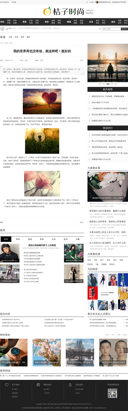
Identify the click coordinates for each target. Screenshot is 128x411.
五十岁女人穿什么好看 (31, 281)
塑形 (59, 23)
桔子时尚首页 (4, 2)
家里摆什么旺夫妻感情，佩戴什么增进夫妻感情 (107, 211)
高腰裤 (103, 264)
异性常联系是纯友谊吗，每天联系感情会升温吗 (103, 323)
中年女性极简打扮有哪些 (32, 259)
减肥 (53, 20)
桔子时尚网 (79, 389)
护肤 (31, 20)
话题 (81, 23)
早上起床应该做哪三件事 (98, 319)
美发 (31, 23)
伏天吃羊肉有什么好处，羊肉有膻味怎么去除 (103, 326)
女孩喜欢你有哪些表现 (30, 376)
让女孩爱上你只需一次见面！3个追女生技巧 (58, 319)
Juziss (78, 393)
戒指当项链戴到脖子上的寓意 (42, 245)
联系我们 (15, 397)
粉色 (89, 260)
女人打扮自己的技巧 (30, 275)
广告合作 (47, 393)
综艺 (119, 23)
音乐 (126, 23)
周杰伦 (112, 264)
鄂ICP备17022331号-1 (85, 404)
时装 (9, 23)
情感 (69, 22)
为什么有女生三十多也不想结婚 (54, 326)
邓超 (121, 260)
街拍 (15, 20)
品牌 (15, 23)
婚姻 (75, 23)
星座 (97, 20)
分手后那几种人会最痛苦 (73, 376)
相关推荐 (108, 89)
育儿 (103, 20)
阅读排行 (108, 128)
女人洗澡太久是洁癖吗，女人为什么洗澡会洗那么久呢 (107, 243)
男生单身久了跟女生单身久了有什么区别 (15, 326)
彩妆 (37, 20)
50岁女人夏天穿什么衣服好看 (33, 256)
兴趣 (78, 239)
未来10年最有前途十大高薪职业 (51, 376)
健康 (53, 23)
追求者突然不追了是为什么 (11, 319)
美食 (97, 23)
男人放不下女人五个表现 (111, 376)
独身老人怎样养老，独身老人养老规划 (107, 221)
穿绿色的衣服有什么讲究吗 (33, 262)
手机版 (14, 2)
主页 (1, 43)
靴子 (102, 260)
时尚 (2, 22)
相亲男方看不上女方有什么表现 (12, 323)
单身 (75, 20)
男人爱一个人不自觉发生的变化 (10, 376)
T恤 (97, 264)
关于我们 (15, 389)
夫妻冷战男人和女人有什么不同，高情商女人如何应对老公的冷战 (107, 232)
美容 (24, 22)
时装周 (90, 264)
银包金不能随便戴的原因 (32, 253)
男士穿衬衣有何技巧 (30, 269)
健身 (59, 20)
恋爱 (81, 20)
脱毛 (108, 260)
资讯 (103, 23)
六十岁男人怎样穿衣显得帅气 (33, 272)
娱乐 (113, 22)
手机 (95, 260)
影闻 (126, 20)
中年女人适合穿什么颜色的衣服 (34, 265)
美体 (47, 22)
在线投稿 (15, 393)
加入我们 (47, 389)
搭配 (9, 20)
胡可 (115, 260)
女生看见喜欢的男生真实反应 (54, 323)
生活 (91, 22)
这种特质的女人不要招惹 (92, 376)
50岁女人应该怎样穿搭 (31, 278)
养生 (37, 23)
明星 (119, 20)
